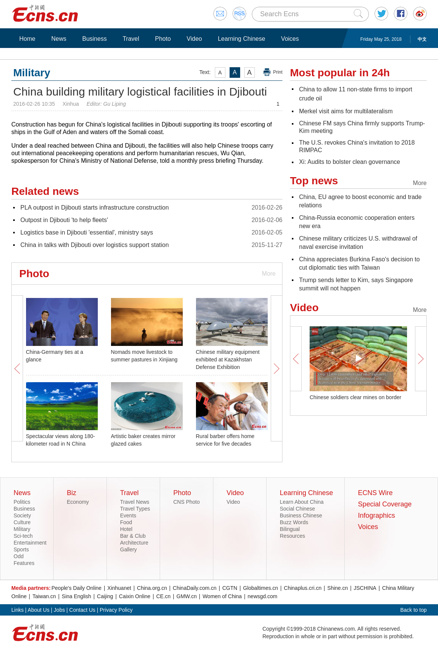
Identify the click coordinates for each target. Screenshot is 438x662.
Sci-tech (23, 536)
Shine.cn (337, 588)
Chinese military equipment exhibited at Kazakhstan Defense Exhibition (228, 359)
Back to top (413, 610)
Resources (292, 536)
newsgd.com (263, 596)
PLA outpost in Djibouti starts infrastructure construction (94, 207)
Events (128, 515)
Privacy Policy (116, 610)
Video (194, 38)
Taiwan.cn (44, 596)
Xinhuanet (119, 588)
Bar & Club (133, 536)
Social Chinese (297, 509)
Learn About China (302, 502)
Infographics (376, 515)
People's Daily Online (76, 588)
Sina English (76, 596)
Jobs (59, 610)
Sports (21, 549)
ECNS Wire (375, 493)
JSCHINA (365, 588)
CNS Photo (186, 502)
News (58, 38)
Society (22, 515)
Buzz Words (294, 522)
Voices (290, 38)
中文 (422, 39)
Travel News (134, 502)
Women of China (222, 596)
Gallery (128, 549)
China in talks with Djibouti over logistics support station (94, 245)
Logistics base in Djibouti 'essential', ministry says (86, 232)
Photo (163, 38)
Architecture (134, 543)
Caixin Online (134, 596)
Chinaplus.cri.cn (303, 588)
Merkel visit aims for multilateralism (346, 111)
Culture (22, 522)
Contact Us (82, 610)
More (269, 273)
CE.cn (163, 596)
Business (94, 38)
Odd (18, 556)
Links (17, 610)
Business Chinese (301, 515)
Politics (22, 502)
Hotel (126, 529)
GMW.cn (186, 596)
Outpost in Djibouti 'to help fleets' (64, 220)
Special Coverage (385, 504)
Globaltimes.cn (260, 588)
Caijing (105, 596)
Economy (78, 502)
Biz (71, 493)
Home (27, 38)
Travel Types (135, 509)
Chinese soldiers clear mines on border (355, 397)
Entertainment (30, 543)
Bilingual (290, 529)
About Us (38, 610)
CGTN (230, 588)
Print (277, 72)
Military (22, 529)
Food (126, 522)
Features (24, 563)
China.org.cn (152, 588)
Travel (131, 38)
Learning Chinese (241, 38)
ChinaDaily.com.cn (195, 588)
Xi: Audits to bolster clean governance (349, 162)
